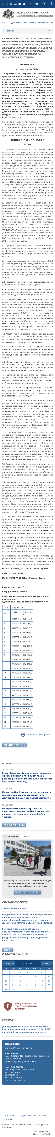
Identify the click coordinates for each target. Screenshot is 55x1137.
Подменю (9, 30)
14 (13, 981)
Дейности (15, 23)
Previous (7, 853)
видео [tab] (27, 836)
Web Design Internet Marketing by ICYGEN (42, 1132)
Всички (8, 950)
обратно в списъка (15, 745)
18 (42, 981)
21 (13, 985)
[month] (32, 963)
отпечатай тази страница (36, 734)
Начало (5, 23)
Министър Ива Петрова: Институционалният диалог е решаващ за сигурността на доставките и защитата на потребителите (27, 795)
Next (47, 853)
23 (27, 985)
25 (42, 985)
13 (6, 981)
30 (27, 989)
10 (35, 976)
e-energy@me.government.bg (18, 1048)
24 (35, 985)
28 (13, 989)
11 (42, 976)
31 (35, 989)
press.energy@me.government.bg (20, 1061)
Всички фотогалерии (27, 892)
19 (49, 981)
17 (35, 981)
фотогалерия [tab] (11, 836)
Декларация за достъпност (35, 1115)
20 (6, 985)
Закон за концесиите (14, 908)
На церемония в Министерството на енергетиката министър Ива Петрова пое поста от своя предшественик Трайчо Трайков (25, 812)
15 (20, 981)
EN (30, 3)
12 (49, 976)
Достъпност (10, 1115)
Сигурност (9, 1119)
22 (20, 985)
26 (49, 985)
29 (20, 989)
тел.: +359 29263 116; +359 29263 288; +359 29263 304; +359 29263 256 (27, 1057)
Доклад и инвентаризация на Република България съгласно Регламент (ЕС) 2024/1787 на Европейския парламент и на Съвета (26, 1029)
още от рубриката (14, 825)
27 (6, 989)
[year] (24, 963)
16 (27, 981)
